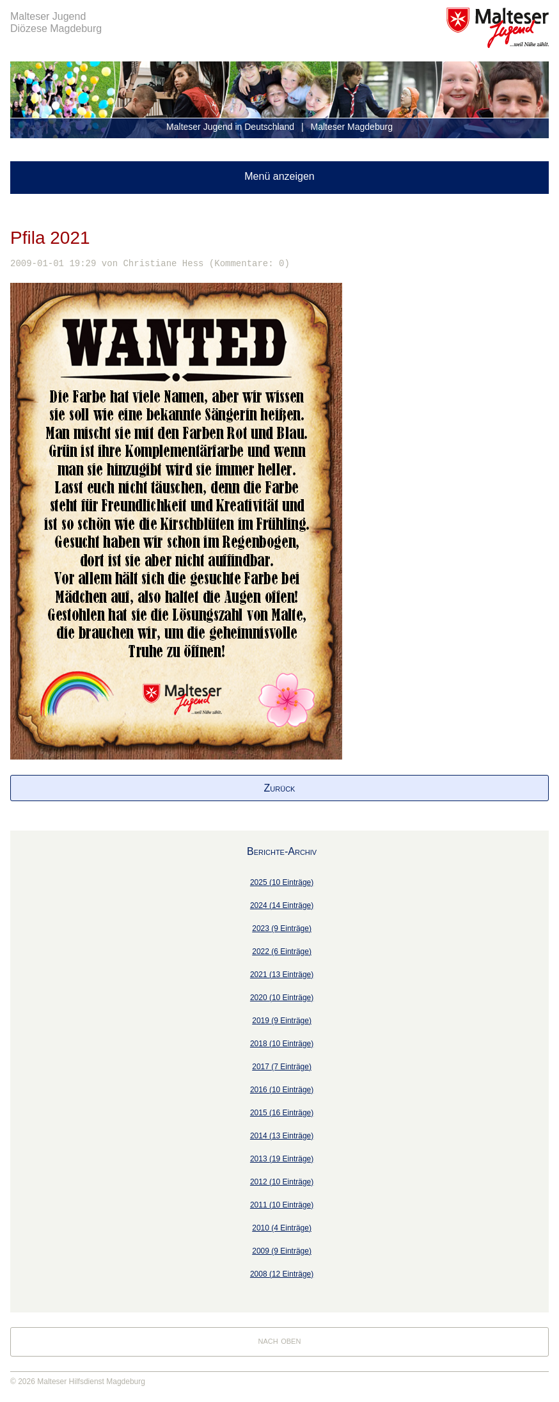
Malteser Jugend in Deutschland (230, 126)
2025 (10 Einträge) (281, 882)
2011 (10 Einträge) (281, 1204)
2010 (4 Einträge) (281, 1227)
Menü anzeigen (279, 176)
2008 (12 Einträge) (281, 1274)
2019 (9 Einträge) (281, 1020)
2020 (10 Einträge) (281, 997)
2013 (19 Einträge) (281, 1158)
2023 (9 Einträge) (281, 928)
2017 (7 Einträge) (281, 1066)
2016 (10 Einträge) (281, 1089)
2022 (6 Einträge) (281, 951)
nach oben (279, 1340)
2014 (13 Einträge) (281, 1135)
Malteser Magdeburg (352, 126)
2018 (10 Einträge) (281, 1043)
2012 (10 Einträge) (281, 1181)
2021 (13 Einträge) (281, 974)
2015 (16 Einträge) (281, 1112)
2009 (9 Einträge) (281, 1251)
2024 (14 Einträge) (281, 905)
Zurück (279, 788)
